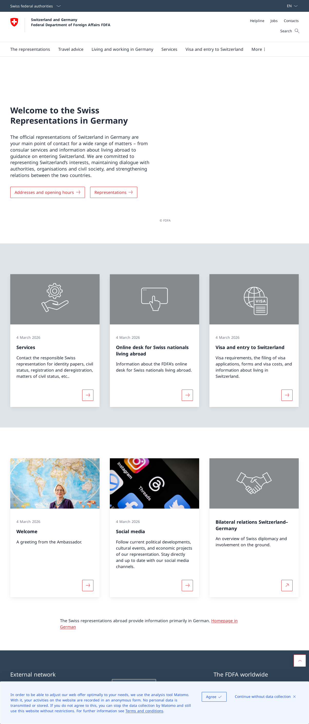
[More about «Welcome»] (87, 545)
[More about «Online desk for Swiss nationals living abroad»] (187, 355)
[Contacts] (291, 20)
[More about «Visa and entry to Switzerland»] (287, 355)
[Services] (169, 49)
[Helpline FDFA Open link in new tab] (134, 645)
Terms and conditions (144, 710)
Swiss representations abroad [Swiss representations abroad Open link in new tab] (256, 652)
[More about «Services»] (87, 355)
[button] (30, 49)
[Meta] (274, 20)
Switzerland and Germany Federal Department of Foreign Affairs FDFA (70, 22)
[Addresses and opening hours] (47, 172)
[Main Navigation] (150, 49)
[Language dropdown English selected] (291, 6)
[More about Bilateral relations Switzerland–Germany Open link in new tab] (287, 545)
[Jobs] (274, 20)
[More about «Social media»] (187, 545)
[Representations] (114, 172)
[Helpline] (257, 20)
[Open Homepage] (60, 27)
